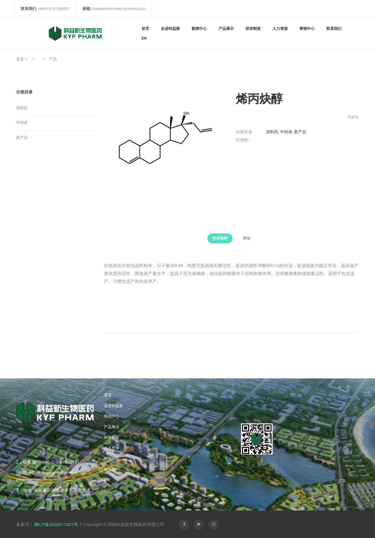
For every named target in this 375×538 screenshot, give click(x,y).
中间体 (286, 132)
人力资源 (111, 447)
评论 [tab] (251, 238)
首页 (20, 59)
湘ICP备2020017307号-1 (58, 524)
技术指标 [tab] (216, 238)
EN (106, 479)
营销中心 (111, 458)
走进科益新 (113, 405)
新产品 (300, 132)
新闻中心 (111, 416)
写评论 (353, 117)
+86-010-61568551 (60, 461)
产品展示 (111, 426)
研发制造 (111, 437)
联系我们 (111, 469)
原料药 (272, 132)
